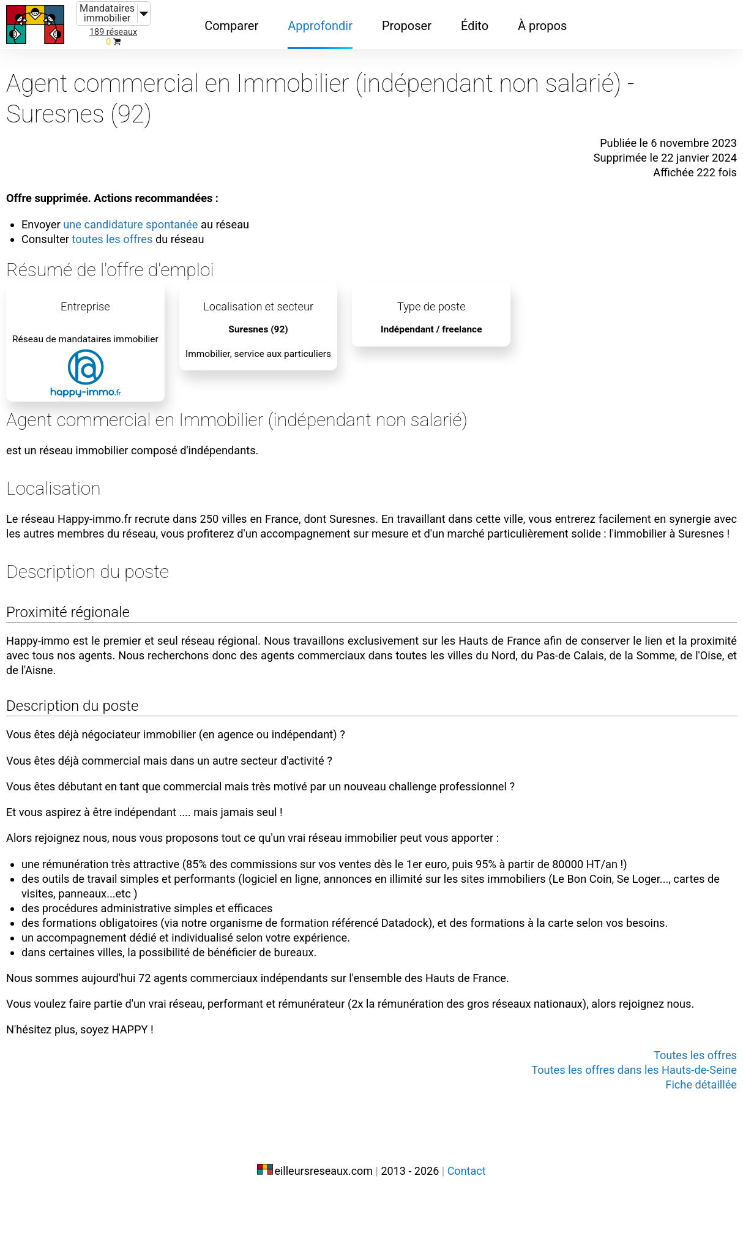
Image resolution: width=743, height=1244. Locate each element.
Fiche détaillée (698, 1133)
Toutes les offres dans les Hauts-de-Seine (624, 1119)
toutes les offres (121, 227)
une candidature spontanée (141, 213)
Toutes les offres (691, 1104)
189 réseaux (113, 32)
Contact (466, 1218)
